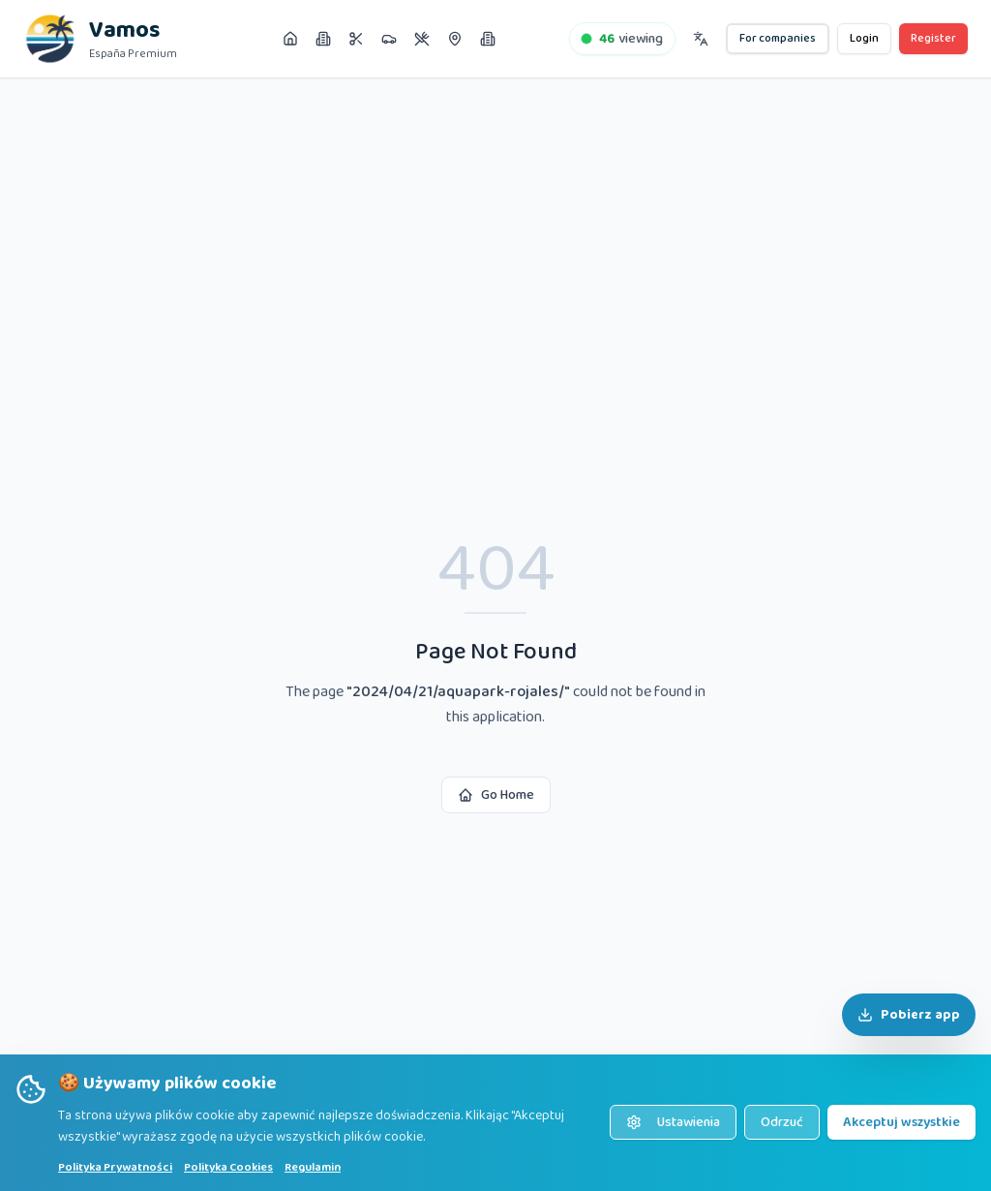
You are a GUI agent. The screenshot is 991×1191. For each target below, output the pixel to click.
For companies (777, 38)
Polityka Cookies (228, 1168)
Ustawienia (673, 1122)
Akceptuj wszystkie (901, 1122)
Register (933, 38)
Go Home (496, 795)
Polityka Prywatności (115, 1168)
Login (864, 38)
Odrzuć (782, 1122)
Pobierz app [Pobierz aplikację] (908, 1014)
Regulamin (313, 1168)
